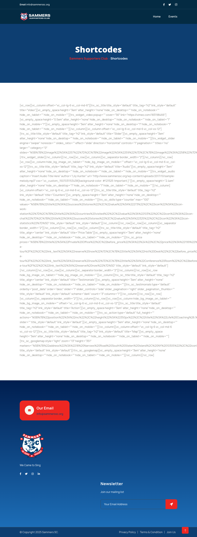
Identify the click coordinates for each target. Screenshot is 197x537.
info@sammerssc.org (38, 4)
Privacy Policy (127, 532)
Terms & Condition (151, 532)
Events (173, 16)
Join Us (171, 532)
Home (157, 16)
